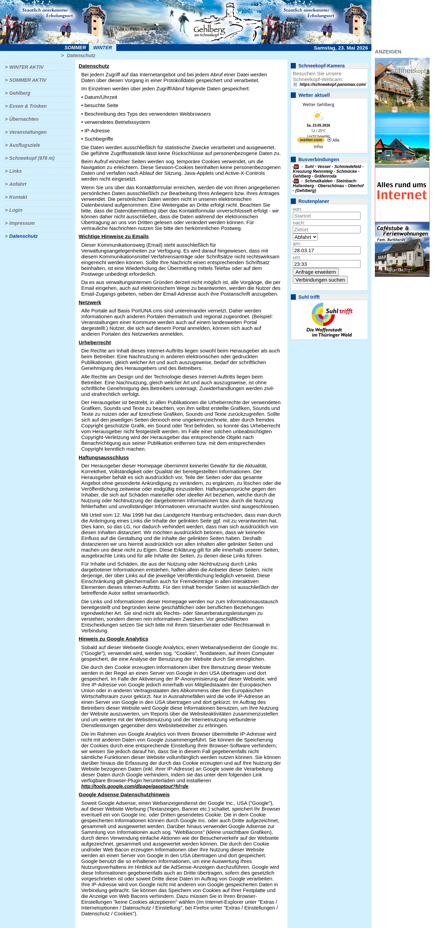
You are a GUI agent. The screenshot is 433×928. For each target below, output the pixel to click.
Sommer (75, 47)
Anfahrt (17, 184)
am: (297, 243)
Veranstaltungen (28, 132)
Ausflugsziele (24, 145)
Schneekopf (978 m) (31, 158)
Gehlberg (19, 93)
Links (15, 171)
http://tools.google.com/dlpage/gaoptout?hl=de (134, 786)
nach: (299, 222)
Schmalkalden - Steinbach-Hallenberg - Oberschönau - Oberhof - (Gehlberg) (328, 186)
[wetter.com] (311, 141)
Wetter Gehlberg (318, 104)
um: (297, 257)
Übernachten (24, 119)
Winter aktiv (26, 67)
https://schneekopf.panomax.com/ (333, 84)
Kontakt (18, 197)
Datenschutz (81, 55)
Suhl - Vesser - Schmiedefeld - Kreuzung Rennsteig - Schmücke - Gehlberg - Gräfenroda (328, 171)
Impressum (22, 223)
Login (15, 210)
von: (297, 209)
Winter (102, 47)
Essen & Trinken (28, 106)
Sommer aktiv (27, 80)
